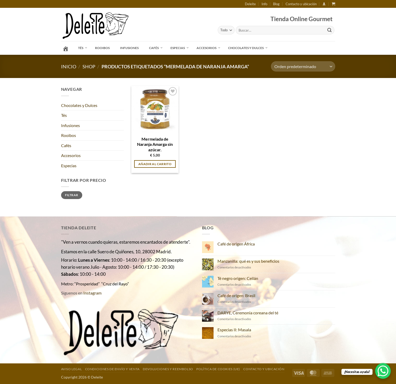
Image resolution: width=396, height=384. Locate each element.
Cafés (66, 145)
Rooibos (68, 135)
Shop (88, 66)
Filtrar (71, 195)
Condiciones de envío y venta (112, 369)
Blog (276, 4)
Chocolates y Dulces (79, 105)
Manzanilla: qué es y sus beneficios (248, 261)
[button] (324, 4)
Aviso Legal (71, 369)
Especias (68, 165)
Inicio (68, 66)
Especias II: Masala (234, 329)
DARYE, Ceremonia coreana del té (247, 312)
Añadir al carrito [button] (155, 164)
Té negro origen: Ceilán (237, 278)
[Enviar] (329, 30)
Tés (64, 115)
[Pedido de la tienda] (303, 66)
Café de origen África (236, 243)
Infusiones (70, 125)
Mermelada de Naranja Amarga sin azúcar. (155, 144)
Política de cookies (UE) (218, 369)
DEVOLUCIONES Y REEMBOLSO (168, 369)
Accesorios (71, 155)
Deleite (250, 4)
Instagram (92, 292)
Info (264, 4)
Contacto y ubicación (301, 4)
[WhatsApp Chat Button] (383, 371)
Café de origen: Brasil (236, 295)
